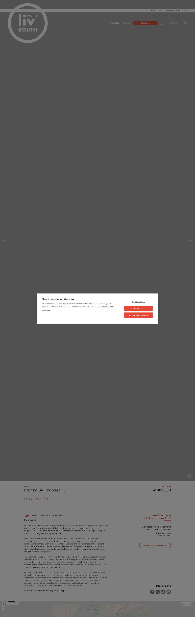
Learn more (46, 310)
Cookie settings (138, 302)
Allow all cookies (138, 315)
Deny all (138, 308)
